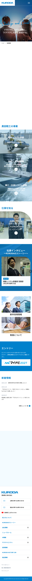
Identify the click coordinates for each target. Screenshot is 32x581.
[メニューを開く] (29, 3)
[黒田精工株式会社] (7, 3)
